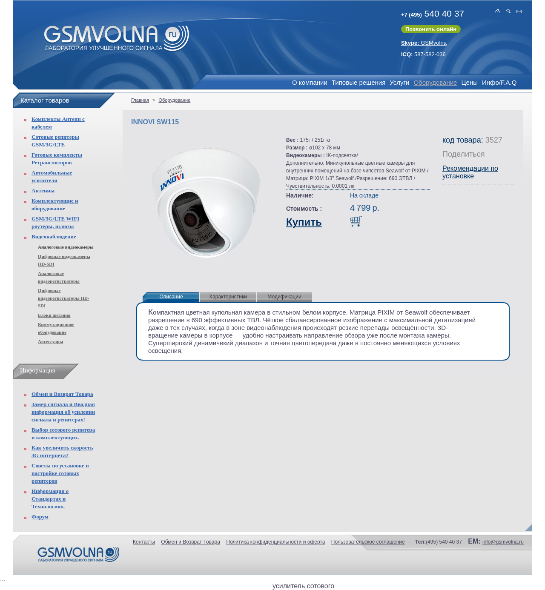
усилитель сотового (303, 586)
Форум (40, 516)
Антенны (43, 190)
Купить (304, 222)
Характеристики (228, 297)
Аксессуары (50, 341)
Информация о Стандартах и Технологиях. (50, 499)
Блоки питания (54, 315)
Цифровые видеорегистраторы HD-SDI (63, 298)
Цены (469, 82)
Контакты (144, 542)
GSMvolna (424, 43)
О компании (309, 82)
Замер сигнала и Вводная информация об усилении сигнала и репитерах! (63, 412)
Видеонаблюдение (54, 236)
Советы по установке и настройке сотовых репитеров (60, 473)
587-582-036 (423, 54)
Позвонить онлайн (430, 29)
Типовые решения (358, 82)
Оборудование (435, 82)
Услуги (399, 82)
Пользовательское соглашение (368, 542)
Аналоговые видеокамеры (66, 246)
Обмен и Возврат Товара (62, 394)
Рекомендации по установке (470, 172)
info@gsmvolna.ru (503, 542)
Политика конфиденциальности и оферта (275, 542)
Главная (140, 100)
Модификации (284, 297)
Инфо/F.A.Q (499, 82)
